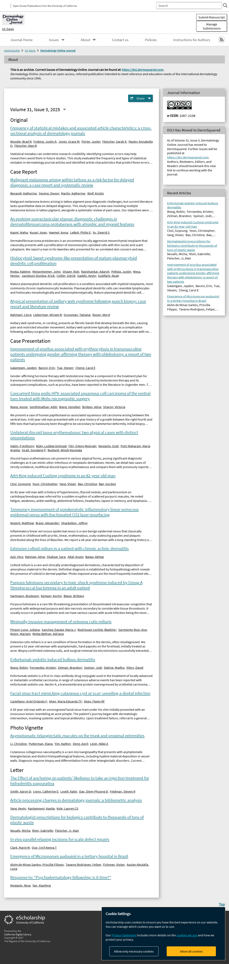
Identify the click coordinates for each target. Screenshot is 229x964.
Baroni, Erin (47, 368)
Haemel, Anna (58, 232)
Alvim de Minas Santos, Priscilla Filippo (37, 864)
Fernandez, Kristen (43, 667)
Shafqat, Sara (56, 557)
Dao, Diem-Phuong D (93, 791)
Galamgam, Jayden (23, 368)
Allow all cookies (191, 951)
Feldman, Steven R (122, 791)
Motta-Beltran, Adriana (48, 634)
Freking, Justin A (44, 141)
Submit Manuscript (211, 17)
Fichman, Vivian (113, 864)
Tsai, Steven (65, 368)
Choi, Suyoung (20, 484)
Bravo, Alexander (47, 523)
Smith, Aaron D (20, 791)
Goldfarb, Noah (108, 276)
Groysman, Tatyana (77, 315)
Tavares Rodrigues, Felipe (83, 864)
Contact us (120, 40)
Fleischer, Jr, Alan (67, 830)
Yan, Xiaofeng (41, 885)
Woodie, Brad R (20, 141)
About (85, 40)
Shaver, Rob (71, 271)
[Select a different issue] (64, 109)
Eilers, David (134, 667)
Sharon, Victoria (114, 407)
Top (222, 904)
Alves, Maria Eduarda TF (65, 701)
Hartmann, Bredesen (24, 596)
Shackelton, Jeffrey (74, 523)
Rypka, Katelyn (20, 271)
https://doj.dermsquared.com (142, 70)
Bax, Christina (87, 484)
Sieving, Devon (49, 193)
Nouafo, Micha (20, 830)
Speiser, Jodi (93, 667)
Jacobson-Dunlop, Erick (38, 276)
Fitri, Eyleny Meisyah (82, 446)
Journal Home (21, 40)
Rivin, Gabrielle (42, 830)
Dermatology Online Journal (57, 50)
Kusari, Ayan (38, 232)
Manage (211, 26)
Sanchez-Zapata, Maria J (58, 630)
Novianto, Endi (108, 446)
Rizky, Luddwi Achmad (51, 446)
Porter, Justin (91, 141)
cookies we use (187, 935)
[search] (223, 5)
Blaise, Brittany (74, 596)
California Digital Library (17, 934)
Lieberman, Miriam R (47, 315)
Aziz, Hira (16, 557)
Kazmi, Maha (19, 232)
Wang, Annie (18, 407)
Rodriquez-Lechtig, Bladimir (96, 630)
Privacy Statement (124, 935)
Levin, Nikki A (99, 744)
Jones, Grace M (68, 141)
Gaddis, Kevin (86, 276)
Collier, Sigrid (66, 276)
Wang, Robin (19, 667)
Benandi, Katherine (23, 193)
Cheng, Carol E (85, 368)
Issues (54, 40)
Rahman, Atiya (35, 557)
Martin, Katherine (73, 193)
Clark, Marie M (20, 847)
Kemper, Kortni (51, 596)
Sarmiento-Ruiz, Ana (132, 630)
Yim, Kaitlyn (63, 744)
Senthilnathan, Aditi (43, 407)
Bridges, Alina (91, 407)
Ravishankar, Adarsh (95, 271)
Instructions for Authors (191, 40)
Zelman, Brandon (70, 667)
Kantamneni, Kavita (41, 808)
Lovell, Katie (68, 791)
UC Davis (8, 29)
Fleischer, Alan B (25, 146)
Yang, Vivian (67, 484)
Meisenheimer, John (46, 271)
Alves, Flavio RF (94, 701)
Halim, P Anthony (22, 446)
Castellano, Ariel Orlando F (28, 701)
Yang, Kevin (18, 808)
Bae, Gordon (107, 484)
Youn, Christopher (44, 484)
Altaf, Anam (75, 557)
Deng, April (80, 744)
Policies (151, 40)
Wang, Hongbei (69, 407)
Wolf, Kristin (95, 193)
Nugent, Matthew (22, 523)
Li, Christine (18, 744)
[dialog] (163, 933)
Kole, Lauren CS (67, 808)
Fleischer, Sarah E (114, 141)
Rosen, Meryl (101, 315)
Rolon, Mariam (20, 634)
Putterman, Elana (40, 744)
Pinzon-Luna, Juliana (25, 630)
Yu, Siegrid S (101, 232)
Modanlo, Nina (20, 885)
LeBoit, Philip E (80, 232)
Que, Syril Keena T (44, 847)
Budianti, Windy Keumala (65, 450)
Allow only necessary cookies (134, 951)
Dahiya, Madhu (114, 667)
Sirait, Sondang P (34, 450)
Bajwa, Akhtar (94, 557)
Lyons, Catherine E (45, 791)
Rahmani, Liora (20, 315)
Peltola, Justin (121, 271)
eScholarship (12, 50)
